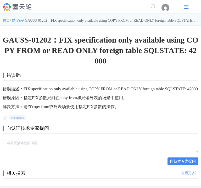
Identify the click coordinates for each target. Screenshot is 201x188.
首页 (6, 20)
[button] (186, 7)
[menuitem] (168, 8)
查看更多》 (189, 173)
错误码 (17, 20)
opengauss (17, 117)
